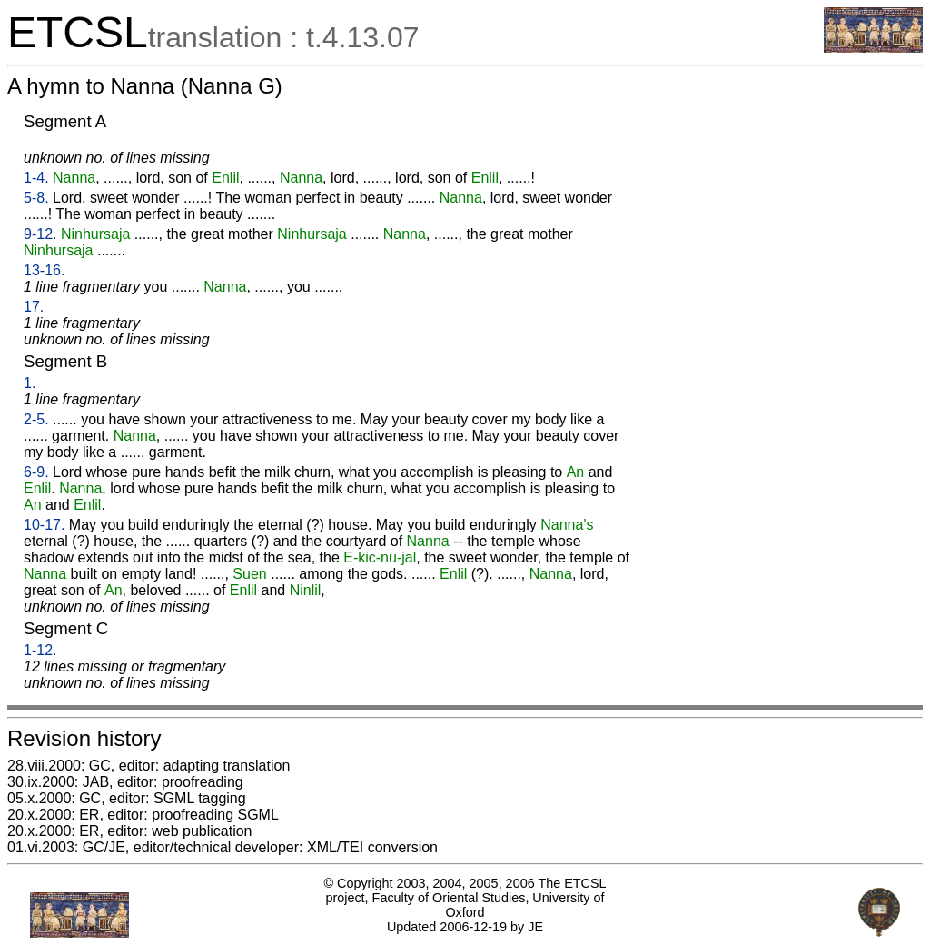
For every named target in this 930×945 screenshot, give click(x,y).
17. (34, 306)
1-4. (36, 177)
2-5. (36, 419)
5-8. (36, 197)
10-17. (44, 524)
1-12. (40, 650)
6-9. (36, 472)
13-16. (44, 270)
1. (29, 383)
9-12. (40, 234)
